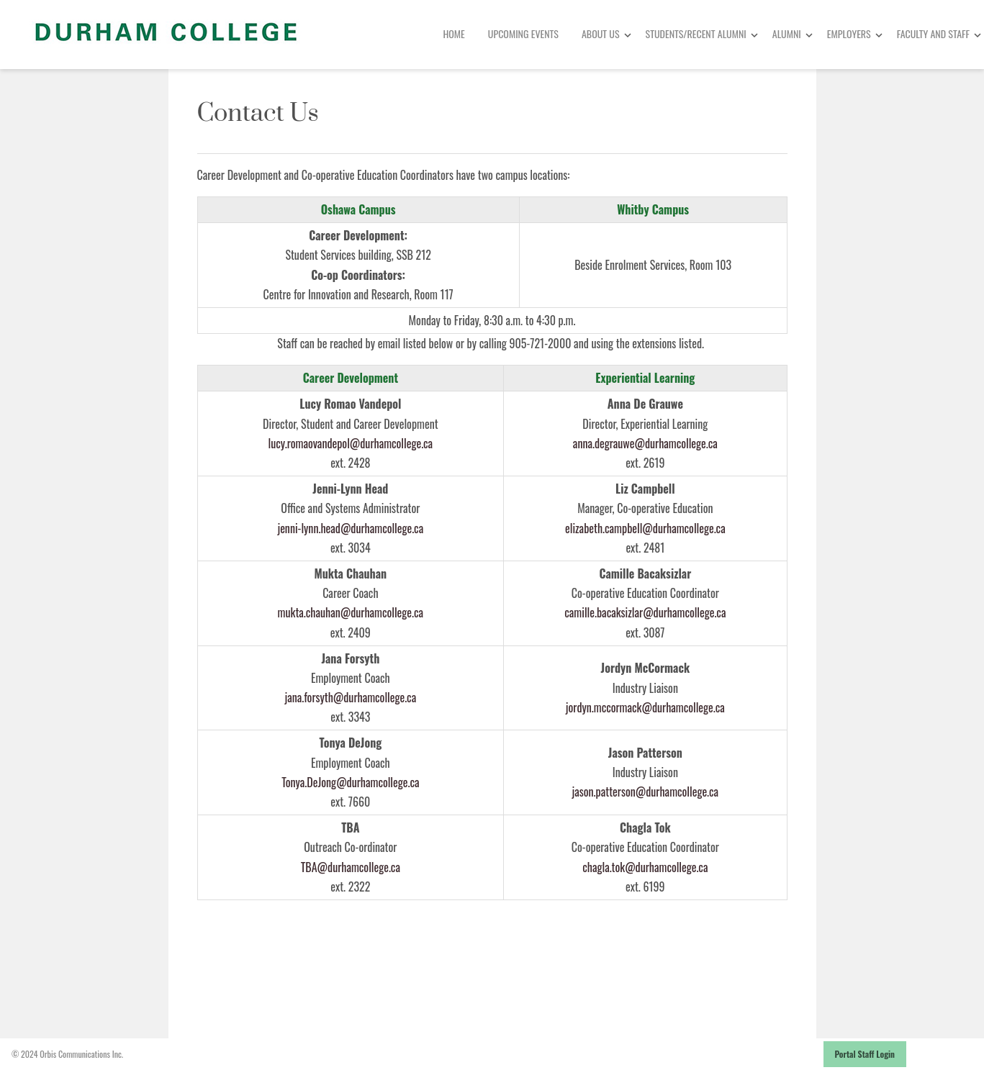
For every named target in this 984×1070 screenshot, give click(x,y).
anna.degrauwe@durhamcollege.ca (645, 443)
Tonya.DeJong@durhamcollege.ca (350, 782)
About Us (601, 33)
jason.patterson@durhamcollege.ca (645, 791)
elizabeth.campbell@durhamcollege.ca (645, 528)
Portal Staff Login (865, 1054)
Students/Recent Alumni (696, 33)
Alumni (786, 33)
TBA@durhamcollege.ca (350, 867)
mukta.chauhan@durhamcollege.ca (350, 612)
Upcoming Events (523, 33)
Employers (849, 33)
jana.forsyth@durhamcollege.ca (351, 697)
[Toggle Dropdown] (627, 34)
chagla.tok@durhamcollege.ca (645, 867)
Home (453, 33)
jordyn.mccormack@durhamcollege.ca (645, 707)
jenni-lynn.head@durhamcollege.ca (350, 528)
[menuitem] (453, 34)
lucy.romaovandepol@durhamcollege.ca (350, 443)
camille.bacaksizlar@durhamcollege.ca (645, 612)
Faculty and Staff (933, 33)
